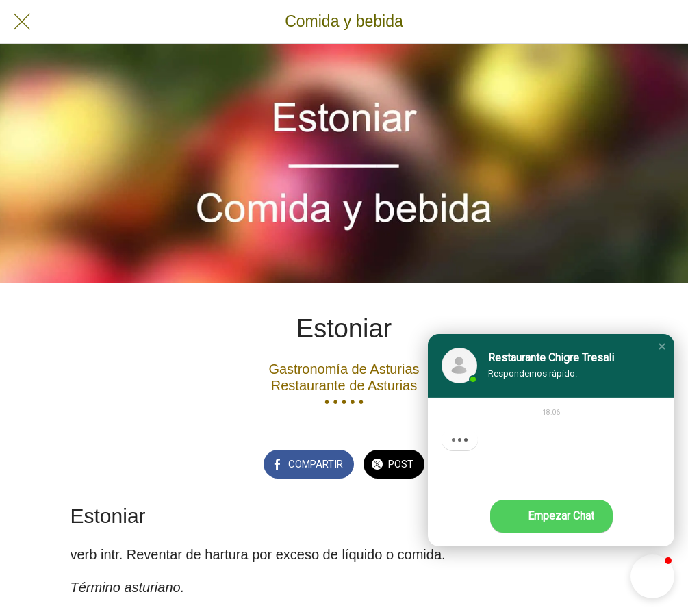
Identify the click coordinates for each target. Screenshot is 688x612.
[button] (662, 346)
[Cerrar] (22, 22)
